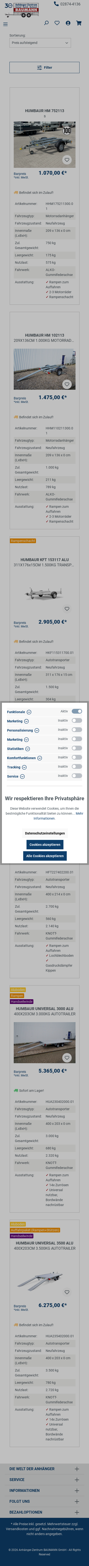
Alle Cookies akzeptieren (45, 856)
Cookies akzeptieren (45, 844)
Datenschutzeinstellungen (45, 833)
